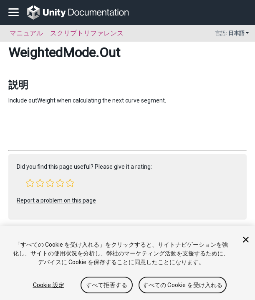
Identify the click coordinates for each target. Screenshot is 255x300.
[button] (30, 183)
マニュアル (26, 33)
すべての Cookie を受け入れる (183, 285)
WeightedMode (52, 52)
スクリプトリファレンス (87, 33)
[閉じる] (246, 239)
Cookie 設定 (48, 285)
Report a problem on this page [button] (56, 200)
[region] (127, 263)
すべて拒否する (106, 285)
